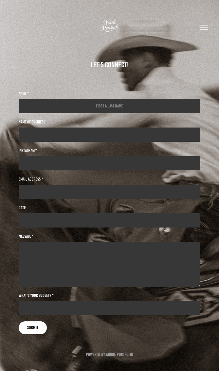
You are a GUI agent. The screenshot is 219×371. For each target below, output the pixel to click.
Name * (24, 93)
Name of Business (32, 122)
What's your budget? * (36, 295)
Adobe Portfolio (119, 354)
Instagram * (28, 150)
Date (22, 207)
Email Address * (31, 179)
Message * (26, 236)
